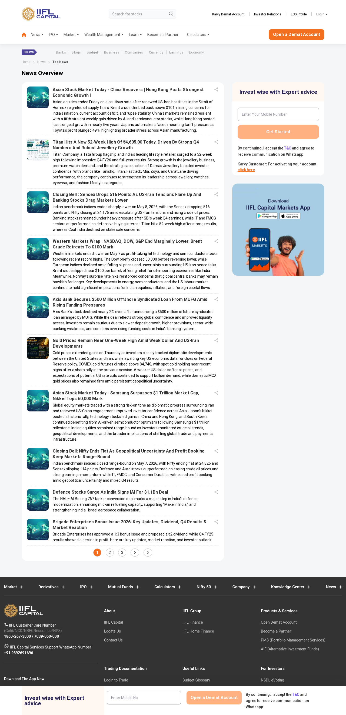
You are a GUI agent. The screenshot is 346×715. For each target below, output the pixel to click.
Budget (92, 52)
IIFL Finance (192, 622)
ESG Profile (299, 14)
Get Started (278, 131)
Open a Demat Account (296, 34)
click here (246, 170)
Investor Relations (267, 14)
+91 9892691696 (18, 653)
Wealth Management (102, 34)
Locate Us (112, 631)
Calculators (196, 34)
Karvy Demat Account (228, 14)
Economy (196, 52)
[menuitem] (26, 34)
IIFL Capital (113, 622)
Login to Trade (116, 680)
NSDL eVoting (272, 680)
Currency (156, 52)
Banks (61, 52)
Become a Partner (162, 34)
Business (111, 52)
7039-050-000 (46, 636)
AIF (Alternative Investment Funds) (290, 649)
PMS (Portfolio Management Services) (293, 640)
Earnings (176, 52)
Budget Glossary (196, 680)
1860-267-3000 (18, 636)
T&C (287, 148)
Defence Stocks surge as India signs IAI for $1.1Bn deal (110, 492)
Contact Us (113, 640)
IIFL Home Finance (198, 631)
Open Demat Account (279, 622)
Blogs (76, 52)
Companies (134, 52)
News (35, 34)
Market (70, 34)
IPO (52, 34)
